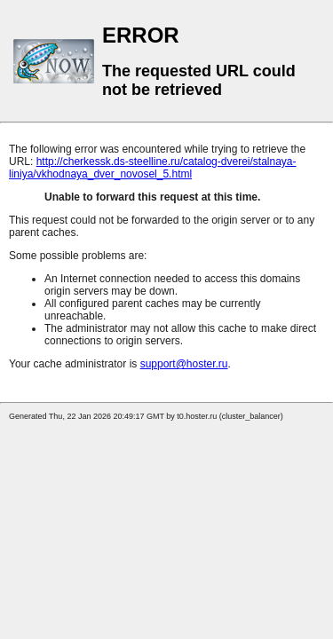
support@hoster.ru (184, 364)
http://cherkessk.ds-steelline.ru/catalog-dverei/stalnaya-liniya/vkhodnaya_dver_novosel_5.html (153, 167)
